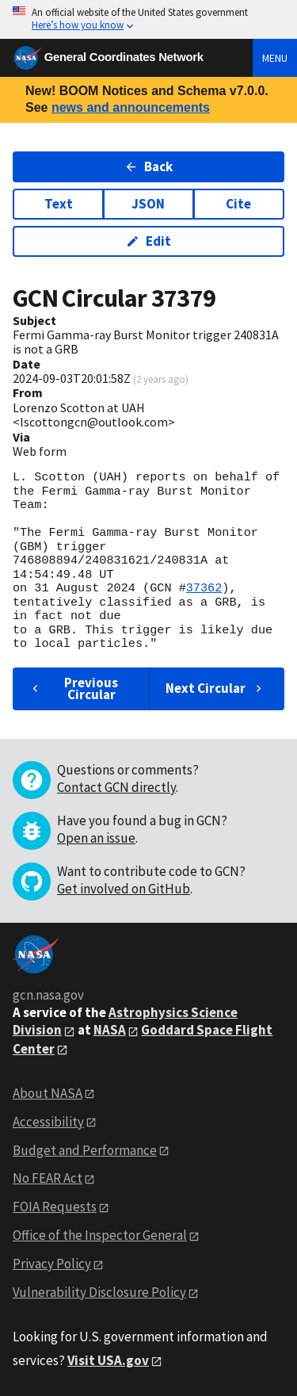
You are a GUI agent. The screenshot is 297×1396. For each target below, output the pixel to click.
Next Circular (215, 688)
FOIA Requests (55, 1206)
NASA (109, 1029)
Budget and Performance (85, 1150)
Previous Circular (73, 688)
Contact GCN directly (116, 787)
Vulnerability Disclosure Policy (99, 1292)
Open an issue (96, 838)
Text (58, 203)
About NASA (47, 1093)
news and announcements (130, 107)
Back (148, 166)
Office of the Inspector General (100, 1235)
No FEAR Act (47, 1178)
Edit (148, 241)
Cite (238, 203)
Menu (274, 58)
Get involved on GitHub (123, 888)
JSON (148, 203)
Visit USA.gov (108, 1360)
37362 (204, 588)
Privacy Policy (52, 1263)
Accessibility (48, 1121)
